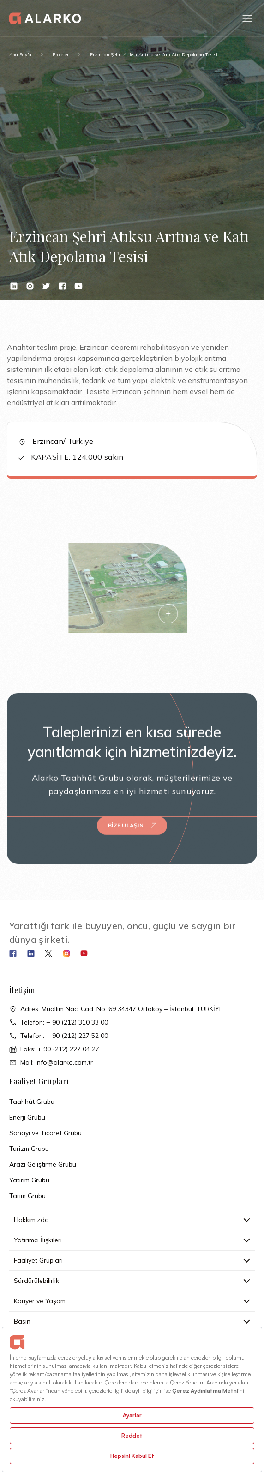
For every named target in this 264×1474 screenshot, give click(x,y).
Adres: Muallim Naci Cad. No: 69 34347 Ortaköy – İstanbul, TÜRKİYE (116, 1009)
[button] (247, 18)
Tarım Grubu (27, 1196)
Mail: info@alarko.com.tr (51, 1062)
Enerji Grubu (27, 1117)
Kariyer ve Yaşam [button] (132, 1301)
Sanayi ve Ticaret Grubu (45, 1133)
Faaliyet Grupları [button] (132, 1260)
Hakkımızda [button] (132, 1220)
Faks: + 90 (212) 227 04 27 (54, 1049)
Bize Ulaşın (132, 815)
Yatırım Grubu (29, 1180)
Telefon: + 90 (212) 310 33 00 (58, 1022)
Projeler (61, 55)
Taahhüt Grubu (31, 1101)
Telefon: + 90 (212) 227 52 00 (58, 1035)
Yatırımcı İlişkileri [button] (132, 1240)
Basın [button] (132, 1321)
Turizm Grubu (29, 1148)
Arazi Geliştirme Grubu (42, 1164)
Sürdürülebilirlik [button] (132, 1280)
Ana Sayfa (20, 55)
